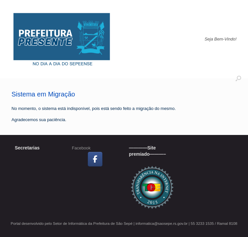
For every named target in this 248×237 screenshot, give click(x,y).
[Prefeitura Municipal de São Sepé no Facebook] (95, 159)
